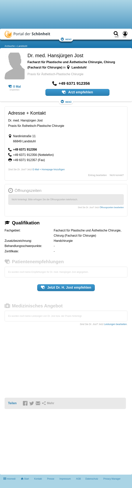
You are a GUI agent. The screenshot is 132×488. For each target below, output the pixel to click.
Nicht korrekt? (117, 175)
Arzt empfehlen (77, 92)
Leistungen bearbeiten (115, 324)
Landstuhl (22, 46)
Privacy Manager (112, 478)
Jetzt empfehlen (66, 287)
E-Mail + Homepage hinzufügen (49, 169)
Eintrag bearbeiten (97, 175)
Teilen (12, 403)
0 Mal (14, 86)
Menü (66, 39)
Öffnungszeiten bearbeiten (112, 207)
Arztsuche (10, 46)
